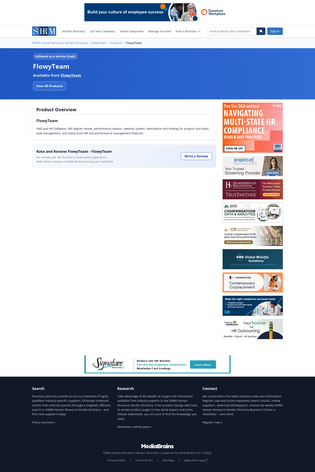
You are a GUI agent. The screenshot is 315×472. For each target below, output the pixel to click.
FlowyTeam (98, 43)
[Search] (261, 31)
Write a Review (196, 156)
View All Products (49, 86)
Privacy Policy (117, 460)
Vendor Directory (73, 31)
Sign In (275, 31)
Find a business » (43, 422)
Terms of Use (144, 460)
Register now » (212, 422)
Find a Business (188, 31)
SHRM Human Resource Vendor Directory (60, 43)
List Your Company (102, 31)
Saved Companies (132, 31)
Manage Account (159, 31)
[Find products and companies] (232, 31)
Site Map (168, 460)
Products (116, 43)
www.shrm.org (195, 460)
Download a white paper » (134, 427)
